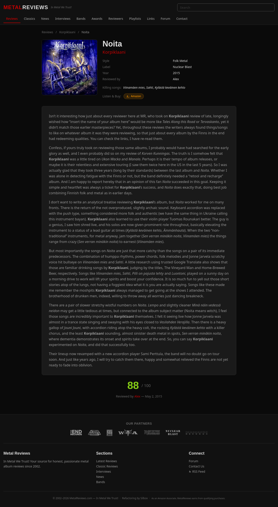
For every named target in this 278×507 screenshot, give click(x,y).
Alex (176, 79)
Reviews (12, 19)
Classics (29, 19)
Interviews (62, 19)
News (45, 19)
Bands (80, 19)
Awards (97, 19)
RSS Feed (197, 471)
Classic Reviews (107, 466)
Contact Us (196, 466)
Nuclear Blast (182, 67)
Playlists (135, 19)
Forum (165, 19)
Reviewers (115, 19)
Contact (182, 19)
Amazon (133, 96)
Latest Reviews (106, 461)
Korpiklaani (67, 32)
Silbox (144, 498)
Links (151, 19)
